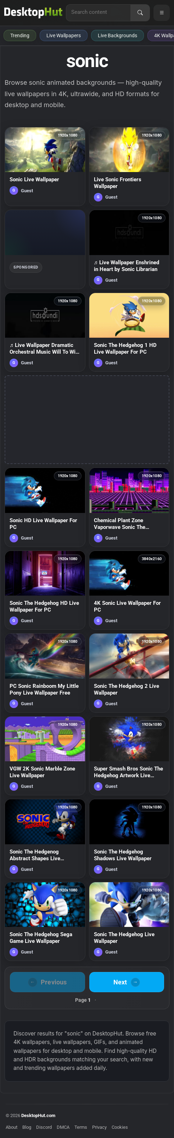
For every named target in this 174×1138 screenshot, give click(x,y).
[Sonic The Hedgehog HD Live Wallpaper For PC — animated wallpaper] (45, 590)
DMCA (63, 1127)
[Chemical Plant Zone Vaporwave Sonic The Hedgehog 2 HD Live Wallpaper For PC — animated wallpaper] (129, 507)
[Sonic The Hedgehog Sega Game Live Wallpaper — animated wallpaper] (45, 921)
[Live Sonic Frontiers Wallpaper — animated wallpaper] (129, 166)
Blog (26, 1127)
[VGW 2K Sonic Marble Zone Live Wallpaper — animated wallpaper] (45, 756)
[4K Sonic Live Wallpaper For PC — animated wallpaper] (129, 590)
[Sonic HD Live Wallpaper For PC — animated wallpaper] (45, 507)
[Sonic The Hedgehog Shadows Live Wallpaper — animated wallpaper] (129, 838)
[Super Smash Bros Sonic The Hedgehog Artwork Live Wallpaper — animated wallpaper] (129, 756)
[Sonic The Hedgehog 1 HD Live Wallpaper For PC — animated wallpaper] (129, 332)
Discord (44, 1127)
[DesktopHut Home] (33, 12)
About (11, 1127)
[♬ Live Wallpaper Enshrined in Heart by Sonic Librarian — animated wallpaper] (129, 249)
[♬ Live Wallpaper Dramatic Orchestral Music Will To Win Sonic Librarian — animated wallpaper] (45, 332)
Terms (80, 1127)
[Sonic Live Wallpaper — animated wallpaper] (45, 166)
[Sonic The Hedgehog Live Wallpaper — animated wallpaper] (129, 921)
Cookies (120, 1127)
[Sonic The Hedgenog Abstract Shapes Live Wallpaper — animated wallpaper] (45, 838)
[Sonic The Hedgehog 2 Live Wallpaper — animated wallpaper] (129, 673)
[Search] (140, 13)
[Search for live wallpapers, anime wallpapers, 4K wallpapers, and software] (98, 12)
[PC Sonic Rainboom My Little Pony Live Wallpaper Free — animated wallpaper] (45, 673)
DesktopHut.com (38, 1115)
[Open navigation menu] (161, 13)
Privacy (99, 1127)
